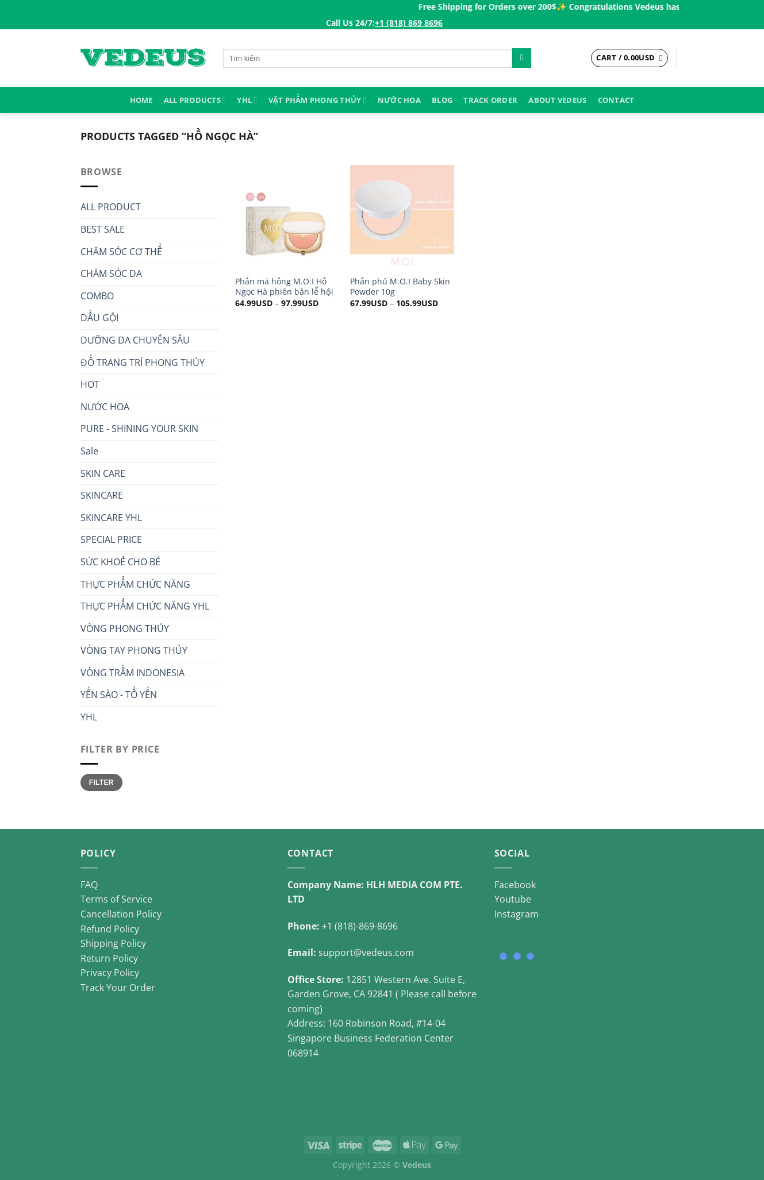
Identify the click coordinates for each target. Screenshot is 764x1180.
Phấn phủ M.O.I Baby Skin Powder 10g (400, 287)
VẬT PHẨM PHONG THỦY (317, 100)
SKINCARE (101, 495)
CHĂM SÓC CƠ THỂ (121, 251)
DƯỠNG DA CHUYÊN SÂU (135, 340)
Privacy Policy (109, 972)
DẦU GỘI (99, 317)
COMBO (97, 296)
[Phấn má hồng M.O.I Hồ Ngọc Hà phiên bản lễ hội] (287, 216)
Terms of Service (116, 899)
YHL (247, 100)
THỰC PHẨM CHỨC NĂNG (135, 584)
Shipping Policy (113, 943)
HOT (89, 384)
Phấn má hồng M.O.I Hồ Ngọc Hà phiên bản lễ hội (284, 287)
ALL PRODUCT (110, 206)
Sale (89, 451)
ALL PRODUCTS (195, 100)
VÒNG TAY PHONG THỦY (133, 650)
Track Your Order (117, 987)
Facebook (515, 884)
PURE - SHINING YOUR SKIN (139, 428)
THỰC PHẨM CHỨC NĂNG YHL (144, 606)
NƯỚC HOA (399, 100)
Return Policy (109, 958)
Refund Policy (109, 929)
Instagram (516, 914)
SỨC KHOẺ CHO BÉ (120, 562)
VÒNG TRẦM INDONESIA (132, 672)
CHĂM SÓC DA (111, 273)
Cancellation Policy (121, 914)
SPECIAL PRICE (111, 539)
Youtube (512, 899)
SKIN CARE (102, 473)
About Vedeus (557, 100)
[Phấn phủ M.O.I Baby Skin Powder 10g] (402, 216)
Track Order (490, 100)
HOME (141, 100)
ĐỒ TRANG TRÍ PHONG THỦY (142, 362)
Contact (616, 100)
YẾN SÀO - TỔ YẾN (118, 694)
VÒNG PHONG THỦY (124, 628)
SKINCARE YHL (111, 517)
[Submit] (521, 58)
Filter (101, 782)
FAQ (89, 884)
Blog (442, 100)
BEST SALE (102, 229)
